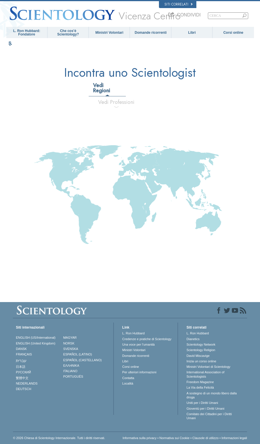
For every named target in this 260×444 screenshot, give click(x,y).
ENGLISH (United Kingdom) (35, 343)
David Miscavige (198, 355)
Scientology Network (201, 344)
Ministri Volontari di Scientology (208, 366)
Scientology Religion (201, 350)
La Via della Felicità (200, 387)
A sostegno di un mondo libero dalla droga (212, 395)
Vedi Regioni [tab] (101, 88)
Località (127, 383)
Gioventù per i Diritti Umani (205, 408)
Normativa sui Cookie (175, 438)
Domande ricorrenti (151, 33)
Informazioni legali (234, 438)
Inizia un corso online (201, 361)
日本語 (20, 366)
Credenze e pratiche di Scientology (147, 339)
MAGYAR (70, 337)
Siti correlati (178, 4)
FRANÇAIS (24, 354)
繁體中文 (22, 378)
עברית (21, 360)
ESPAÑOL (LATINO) (77, 354)
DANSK (21, 349)
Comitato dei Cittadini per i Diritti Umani (209, 416)
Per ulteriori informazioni (139, 372)
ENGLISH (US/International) (36, 337)
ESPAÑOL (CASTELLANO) (82, 360)
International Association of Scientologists (205, 374)
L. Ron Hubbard (133, 333)
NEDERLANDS (26, 383)
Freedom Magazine (200, 382)
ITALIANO (70, 371)
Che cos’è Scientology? (68, 32)
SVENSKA (70, 349)
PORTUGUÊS (73, 376)
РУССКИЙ (23, 372)
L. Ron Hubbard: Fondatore (26, 32)
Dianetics (193, 339)
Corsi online (233, 33)
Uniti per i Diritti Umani (202, 402)
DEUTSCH (23, 389)
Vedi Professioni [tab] (116, 102)
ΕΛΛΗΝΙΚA (71, 365)
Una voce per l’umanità (138, 344)
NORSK (68, 343)
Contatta (128, 378)
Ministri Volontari (109, 33)
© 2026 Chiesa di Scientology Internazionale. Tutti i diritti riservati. (59, 438)
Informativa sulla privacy (140, 438)
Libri (192, 33)
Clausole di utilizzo (205, 438)
